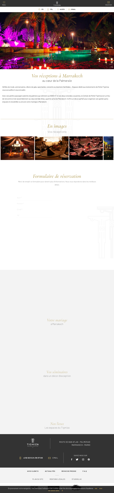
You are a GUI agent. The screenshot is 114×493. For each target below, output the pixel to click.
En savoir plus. (54, 491)
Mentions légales (57, 479)
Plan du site (38, 479)
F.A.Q (85, 471)
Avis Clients (33, 471)
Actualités (50, 471)
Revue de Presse (69, 471)
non (100, 488)
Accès (61, 9)
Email (72, 9)
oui (96, 488)
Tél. (50, 9)
